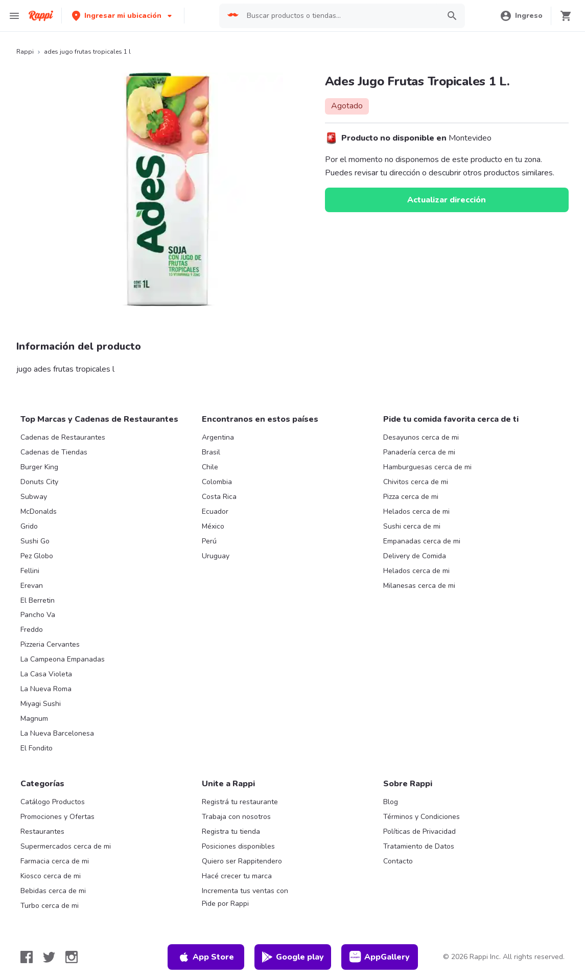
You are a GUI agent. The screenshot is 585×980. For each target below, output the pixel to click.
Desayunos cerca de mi (421, 437)
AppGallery (379, 957)
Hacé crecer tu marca (237, 876)
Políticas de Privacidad (419, 831)
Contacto (398, 861)
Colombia (217, 482)
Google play (292, 957)
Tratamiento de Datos (418, 846)
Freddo (31, 629)
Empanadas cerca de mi (421, 541)
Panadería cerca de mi (419, 452)
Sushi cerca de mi (411, 526)
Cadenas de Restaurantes (62, 437)
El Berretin (37, 600)
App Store (206, 957)
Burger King (39, 467)
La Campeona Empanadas (62, 659)
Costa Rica (219, 497)
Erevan (31, 585)
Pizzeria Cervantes (50, 644)
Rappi (25, 52)
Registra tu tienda (231, 831)
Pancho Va (37, 615)
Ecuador (215, 511)
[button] (123, 16)
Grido (29, 526)
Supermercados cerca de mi (65, 846)
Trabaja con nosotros (236, 817)
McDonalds (38, 511)
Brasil (211, 452)
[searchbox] (340, 16)
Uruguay (215, 556)
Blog (390, 802)
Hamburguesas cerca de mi (427, 467)
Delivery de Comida (414, 556)
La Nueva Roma (46, 689)
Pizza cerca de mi (410, 497)
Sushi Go (35, 541)
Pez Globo (36, 556)
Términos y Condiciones (421, 817)
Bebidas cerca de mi (53, 891)
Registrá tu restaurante (240, 802)
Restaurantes (42, 831)
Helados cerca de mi (416, 511)
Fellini (29, 571)
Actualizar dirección (446, 200)
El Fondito (36, 748)
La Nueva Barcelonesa (57, 733)
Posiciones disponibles (238, 846)
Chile (210, 467)
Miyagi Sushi (40, 704)
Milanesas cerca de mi (419, 585)
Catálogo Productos (52, 802)
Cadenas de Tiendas (53, 452)
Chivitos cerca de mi (415, 482)
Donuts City (39, 482)
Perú (209, 541)
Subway (33, 497)
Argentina (218, 437)
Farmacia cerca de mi (54, 861)
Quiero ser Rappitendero (242, 861)
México (213, 526)
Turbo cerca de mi (49, 905)
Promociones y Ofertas (57, 817)
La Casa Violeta (46, 674)
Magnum (34, 718)
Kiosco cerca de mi (50, 876)
